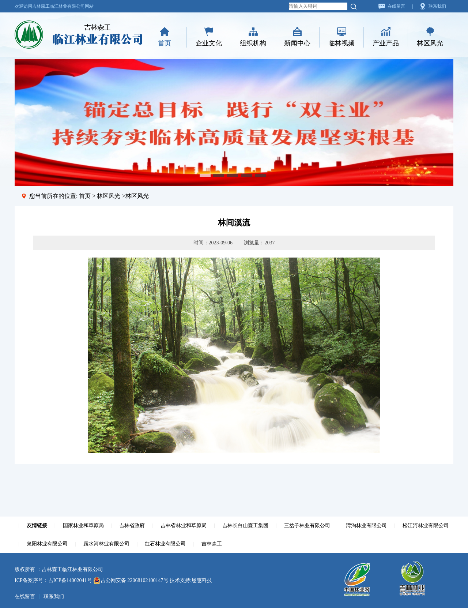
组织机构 (253, 43)
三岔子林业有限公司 (307, 525)
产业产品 (386, 43)
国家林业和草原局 (83, 525)
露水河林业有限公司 (106, 544)
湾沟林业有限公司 (366, 525)
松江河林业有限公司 (426, 525)
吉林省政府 (132, 525)
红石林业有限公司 (165, 544)
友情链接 (37, 525)
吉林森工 (211, 544)
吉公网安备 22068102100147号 (131, 580)
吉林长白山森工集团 (245, 525)
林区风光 (430, 43)
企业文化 (209, 43)
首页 (164, 43)
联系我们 (437, 6)
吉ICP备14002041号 (70, 580)
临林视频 (341, 43)
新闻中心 (297, 43)
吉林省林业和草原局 (184, 525)
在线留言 (396, 6)
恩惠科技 (202, 580)
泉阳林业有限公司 (47, 544)
